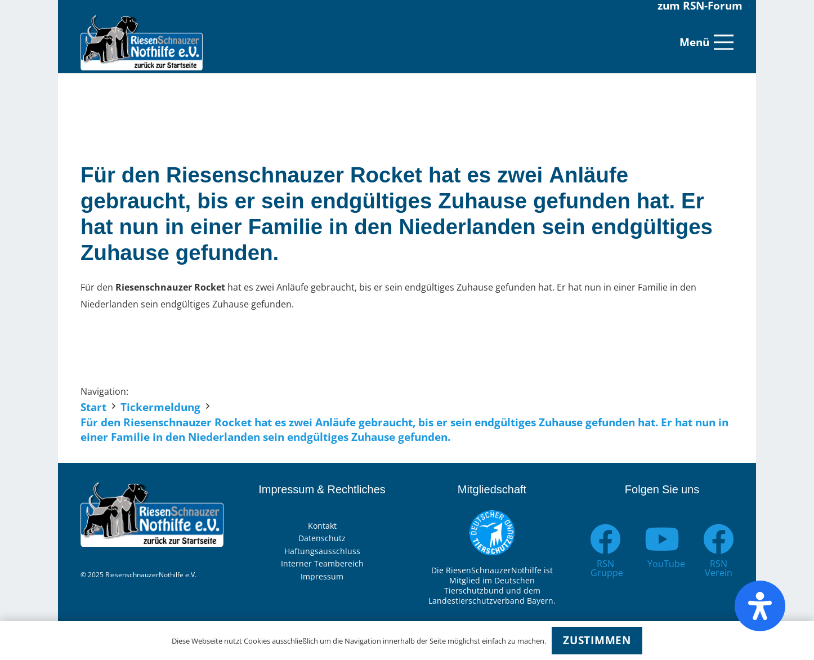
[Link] (141, 42)
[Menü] (706, 42)
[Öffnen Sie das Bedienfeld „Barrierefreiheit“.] (760, 606)
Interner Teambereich (322, 563)
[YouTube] (662, 539)
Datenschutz (322, 538)
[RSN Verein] (719, 539)
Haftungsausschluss (322, 551)
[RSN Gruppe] (605, 539)
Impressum (322, 576)
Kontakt (322, 525)
